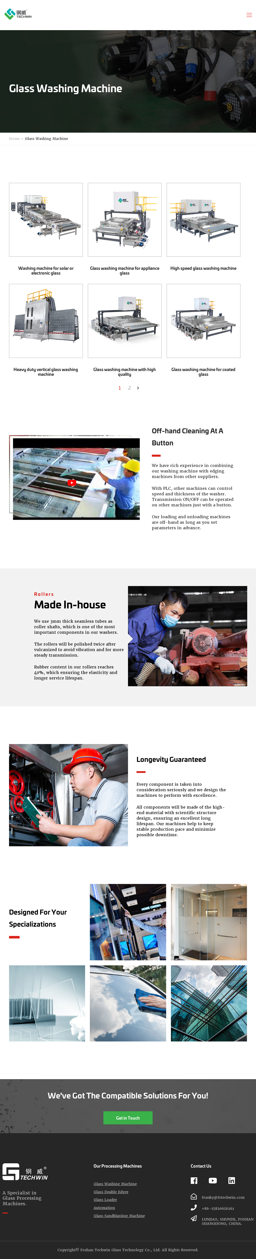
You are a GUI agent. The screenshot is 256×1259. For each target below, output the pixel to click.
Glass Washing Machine (46, 138)
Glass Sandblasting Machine (119, 1216)
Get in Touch (128, 1118)
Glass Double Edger (111, 1192)
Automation (104, 1208)
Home (14, 138)
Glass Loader (105, 1200)
